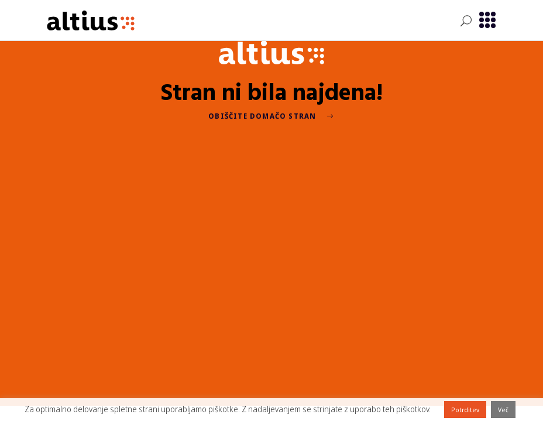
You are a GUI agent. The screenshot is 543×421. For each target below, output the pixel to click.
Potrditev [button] (465, 409)
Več (503, 409)
